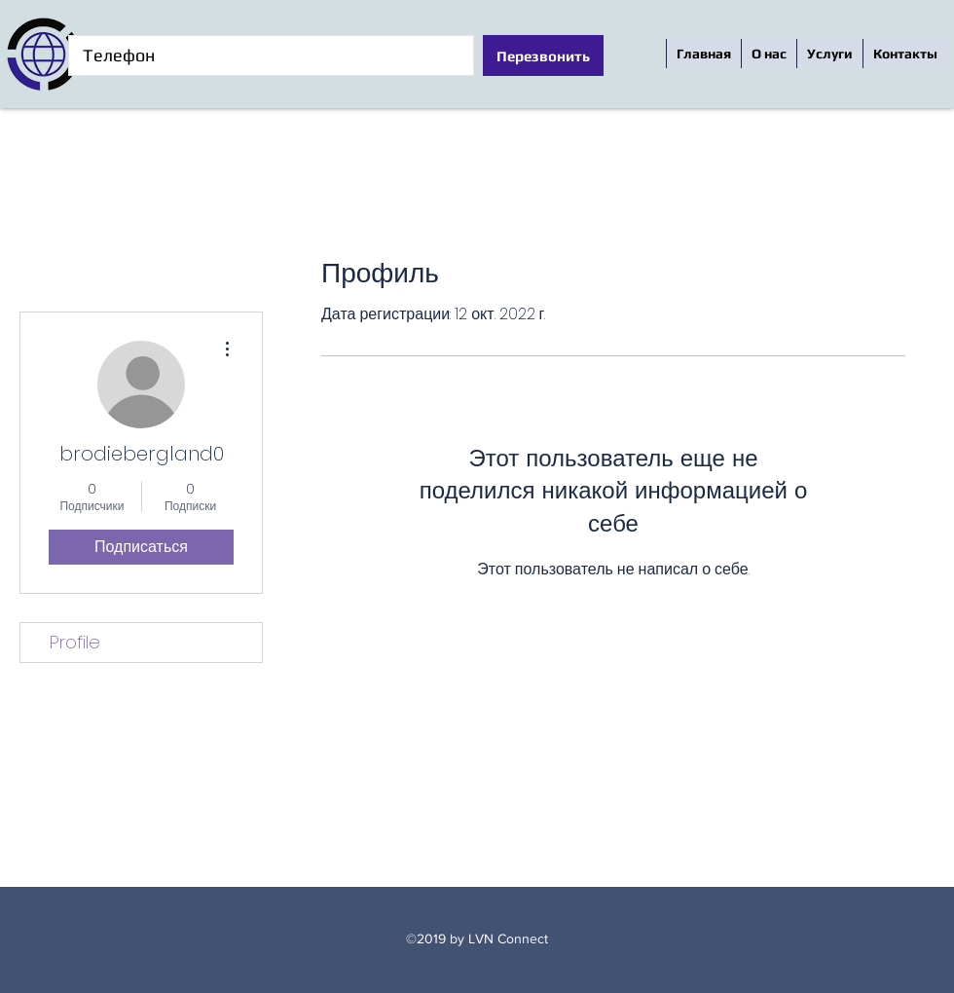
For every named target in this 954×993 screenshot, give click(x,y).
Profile (75, 642)
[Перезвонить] (543, 55)
